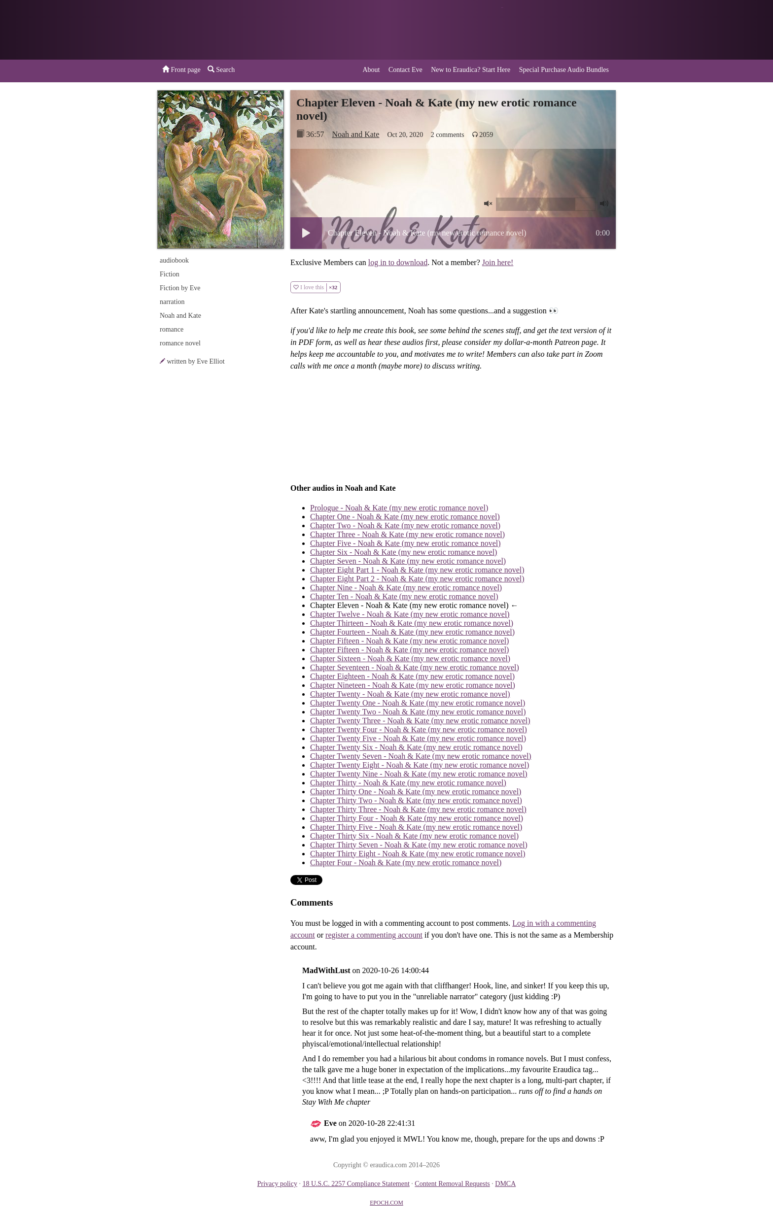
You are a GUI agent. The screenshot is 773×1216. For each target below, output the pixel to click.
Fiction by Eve (180, 288)
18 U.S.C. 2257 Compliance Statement (355, 1183)
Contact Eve (405, 69)
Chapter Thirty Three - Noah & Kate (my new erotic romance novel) (418, 809)
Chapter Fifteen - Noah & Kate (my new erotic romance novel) (409, 641)
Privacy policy (277, 1183)
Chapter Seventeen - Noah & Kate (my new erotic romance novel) (414, 667)
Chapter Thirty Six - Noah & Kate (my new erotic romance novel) (414, 836)
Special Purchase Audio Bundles (564, 69)
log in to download (397, 262)
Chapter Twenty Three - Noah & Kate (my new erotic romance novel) (420, 720)
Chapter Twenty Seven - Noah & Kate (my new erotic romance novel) (420, 756)
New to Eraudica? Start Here (470, 69)
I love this (315, 287)
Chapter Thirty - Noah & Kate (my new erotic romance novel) (408, 782)
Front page (181, 69)
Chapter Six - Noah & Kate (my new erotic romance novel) (403, 552)
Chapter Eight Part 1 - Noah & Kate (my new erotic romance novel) (417, 570)
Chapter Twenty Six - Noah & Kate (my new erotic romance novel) (416, 747)
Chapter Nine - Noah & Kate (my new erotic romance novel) (406, 587)
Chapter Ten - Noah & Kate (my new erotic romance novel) (404, 596)
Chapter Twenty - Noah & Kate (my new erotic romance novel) (410, 694)
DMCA (505, 1183)
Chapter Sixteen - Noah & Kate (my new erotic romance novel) (410, 658)
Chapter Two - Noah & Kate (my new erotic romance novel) (405, 525)
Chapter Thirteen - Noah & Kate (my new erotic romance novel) (411, 623)
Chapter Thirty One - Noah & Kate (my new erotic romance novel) (415, 791)
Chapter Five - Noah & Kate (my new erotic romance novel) (405, 543)
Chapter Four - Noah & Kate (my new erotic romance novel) (405, 862)
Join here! (498, 262)
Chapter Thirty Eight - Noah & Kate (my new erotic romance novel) (417, 853)
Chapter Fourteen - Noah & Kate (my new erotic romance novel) (412, 632)
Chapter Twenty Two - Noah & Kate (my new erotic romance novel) (418, 712)
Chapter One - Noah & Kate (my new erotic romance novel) (405, 516)
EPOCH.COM (386, 1203)
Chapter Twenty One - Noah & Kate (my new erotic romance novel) (417, 703)
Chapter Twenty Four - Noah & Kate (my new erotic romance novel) (418, 729)
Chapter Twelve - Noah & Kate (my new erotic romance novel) (410, 614)
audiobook (174, 260)
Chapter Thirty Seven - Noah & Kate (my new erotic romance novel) (418, 845)
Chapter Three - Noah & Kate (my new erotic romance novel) (407, 534)
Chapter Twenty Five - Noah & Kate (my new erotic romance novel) (418, 738)
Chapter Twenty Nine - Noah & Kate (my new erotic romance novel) (418, 774)
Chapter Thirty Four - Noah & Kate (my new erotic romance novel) (416, 818)
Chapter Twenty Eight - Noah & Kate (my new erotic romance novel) (419, 765)
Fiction (169, 274)
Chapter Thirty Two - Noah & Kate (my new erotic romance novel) (416, 800)
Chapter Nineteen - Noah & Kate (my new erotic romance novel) (412, 685)
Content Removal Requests (452, 1183)
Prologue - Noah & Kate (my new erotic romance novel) (399, 508)
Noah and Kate (355, 134)
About (371, 69)
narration (172, 301)
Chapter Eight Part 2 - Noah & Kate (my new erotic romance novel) (417, 578)
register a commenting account (373, 935)
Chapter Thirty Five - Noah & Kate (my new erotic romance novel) (416, 827)
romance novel (180, 343)
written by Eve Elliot (196, 361)
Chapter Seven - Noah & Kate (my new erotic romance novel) (408, 561)
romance (171, 329)
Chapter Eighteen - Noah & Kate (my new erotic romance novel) (412, 676)
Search (221, 69)
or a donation (565, 30)
